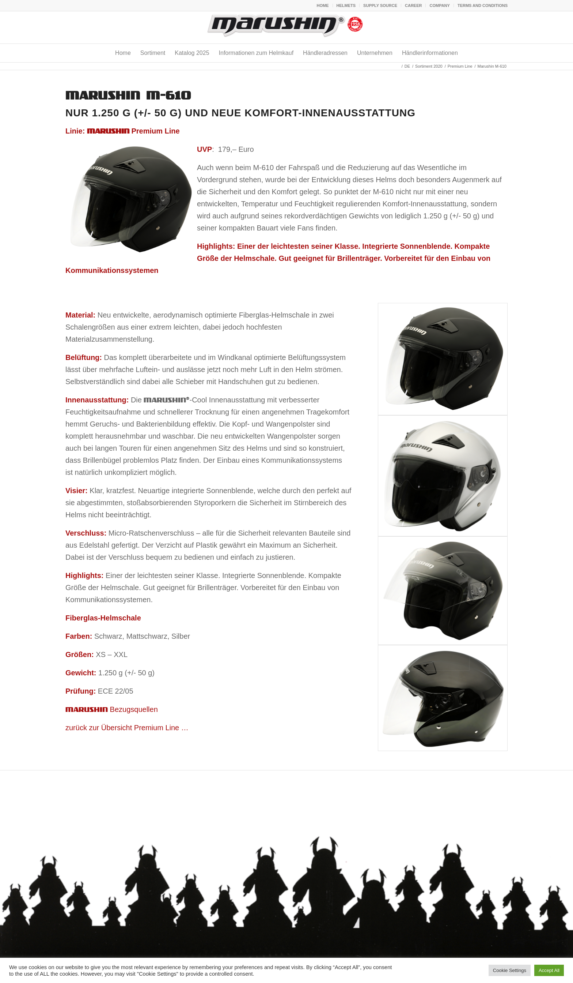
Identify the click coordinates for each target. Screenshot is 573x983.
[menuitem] (323, 5)
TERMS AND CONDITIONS (483, 5)
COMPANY (439, 5)
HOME (323, 5)
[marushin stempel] (287, 27)
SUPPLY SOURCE (380, 5)
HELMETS (346, 5)
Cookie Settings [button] (509, 970)
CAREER (413, 5)
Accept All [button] (549, 970)
